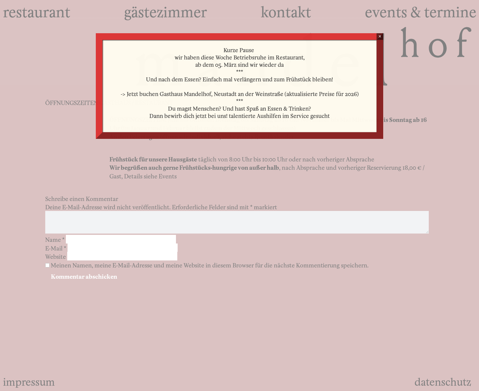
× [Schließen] (379, 36)
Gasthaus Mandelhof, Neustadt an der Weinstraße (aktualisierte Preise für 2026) (259, 93)
